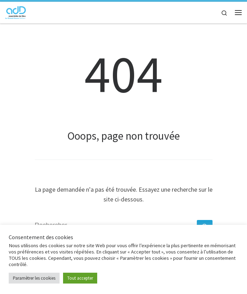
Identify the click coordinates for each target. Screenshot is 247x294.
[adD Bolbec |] (15, 11)
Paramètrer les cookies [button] (34, 278)
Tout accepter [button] (80, 278)
